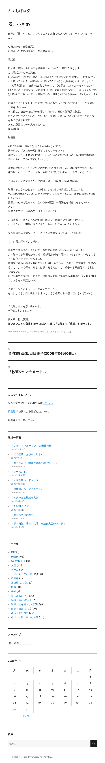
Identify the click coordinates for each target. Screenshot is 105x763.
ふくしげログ (19, 11)
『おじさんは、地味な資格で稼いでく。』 (34, 462)
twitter (15, 556)
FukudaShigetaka (17, 331)
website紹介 (18, 560)
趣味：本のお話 (19, 612)
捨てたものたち (19, 595)
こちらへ (48, 402)
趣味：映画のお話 (21, 608)
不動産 (15, 578)
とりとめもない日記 (56, 331)
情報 (13, 586)
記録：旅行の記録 (21, 599)
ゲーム (15, 569)
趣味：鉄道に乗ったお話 (24, 617)
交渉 (69, 331)
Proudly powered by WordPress (38, 757)
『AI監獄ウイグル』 (22, 506)
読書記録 (13, 411)
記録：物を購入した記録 (24, 604)
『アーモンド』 (19, 471)
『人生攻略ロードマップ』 (26, 480)
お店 (13, 565)
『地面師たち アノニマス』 (27, 488)
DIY (13, 552)
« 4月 (26, 715)
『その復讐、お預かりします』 (28, 454)
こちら (31, 420)
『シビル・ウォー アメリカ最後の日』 (32, 445)
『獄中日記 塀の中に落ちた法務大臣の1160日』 (38, 523)
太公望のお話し (19, 582)
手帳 (13, 591)
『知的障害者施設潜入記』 (26, 497)
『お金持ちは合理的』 (23, 514)
